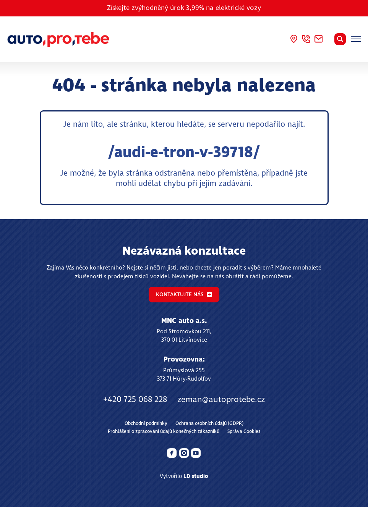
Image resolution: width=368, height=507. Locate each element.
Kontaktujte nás (184, 295)
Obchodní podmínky (146, 423)
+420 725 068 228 (135, 399)
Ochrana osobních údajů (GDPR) (209, 423)
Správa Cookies (243, 431)
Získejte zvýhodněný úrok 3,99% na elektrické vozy (184, 8)
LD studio (195, 476)
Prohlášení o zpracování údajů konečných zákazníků (163, 431)
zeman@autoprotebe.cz (221, 399)
